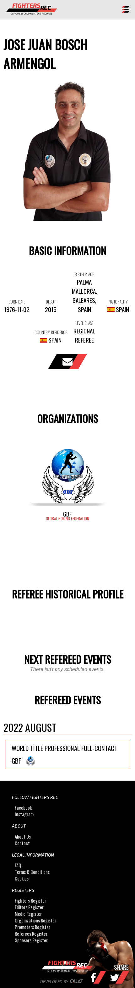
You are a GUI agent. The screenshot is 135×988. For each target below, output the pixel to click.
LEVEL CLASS (84, 323)
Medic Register (28, 914)
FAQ (18, 865)
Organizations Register (35, 920)
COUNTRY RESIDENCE (51, 332)
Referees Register (31, 934)
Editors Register (29, 907)
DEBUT (51, 301)
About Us (23, 837)
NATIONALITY (118, 301)
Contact (22, 843)
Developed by (67, 981)
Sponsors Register (31, 940)
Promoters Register (32, 927)
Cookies (22, 878)
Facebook (23, 808)
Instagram (24, 814)
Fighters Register (30, 901)
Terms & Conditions (32, 872)
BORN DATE (16, 301)
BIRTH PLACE (84, 274)
